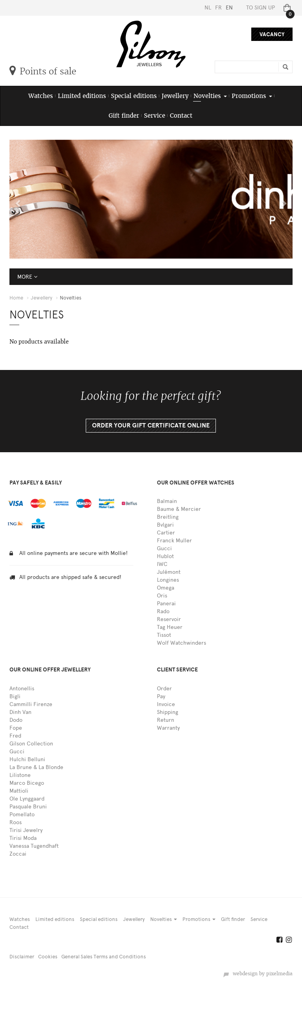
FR (218, 7)
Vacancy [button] (272, 34)
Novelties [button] (210, 96)
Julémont (168, 572)
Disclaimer (21, 957)
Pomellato (22, 814)
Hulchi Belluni (27, 759)
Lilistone (20, 775)
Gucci (164, 548)
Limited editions (82, 96)
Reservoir (169, 619)
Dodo (15, 720)
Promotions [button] (252, 96)
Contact (181, 115)
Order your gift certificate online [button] (151, 425)
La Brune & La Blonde (36, 767)
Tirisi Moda (23, 838)
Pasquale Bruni (28, 806)
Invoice (166, 704)
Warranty (168, 728)
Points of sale (42, 71)
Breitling (168, 517)
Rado (163, 611)
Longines (168, 580)
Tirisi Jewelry (25, 830)
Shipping (167, 712)
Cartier (166, 532)
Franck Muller (174, 540)
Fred (15, 735)
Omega (165, 587)
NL (207, 7)
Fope (15, 728)
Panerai (166, 603)
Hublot (165, 556)
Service (154, 115)
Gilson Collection (31, 743)
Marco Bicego (26, 783)
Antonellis (21, 688)
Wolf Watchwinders (181, 643)
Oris (162, 595)
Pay (161, 696)
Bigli (14, 696)
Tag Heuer (169, 627)
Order (164, 688)
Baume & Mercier (179, 509)
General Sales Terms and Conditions (103, 957)
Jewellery (175, 96)
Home (16, 298)
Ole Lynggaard (26, 798)
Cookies (47, 957)
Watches (40, 96)
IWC (162, 564)
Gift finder (124, 115)
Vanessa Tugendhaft (34, 846)
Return (165, 720)
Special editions (134, 96)
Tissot (164, 635)
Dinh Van (20, 712)
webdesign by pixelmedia (258, 974)
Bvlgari (165, 524)
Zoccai (17, 854)
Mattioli (18, 791)
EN (229, 7)
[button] (16, 199)
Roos (15, 822)
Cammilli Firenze (30, 704)
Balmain (167, 501)
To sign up (260, 7)
